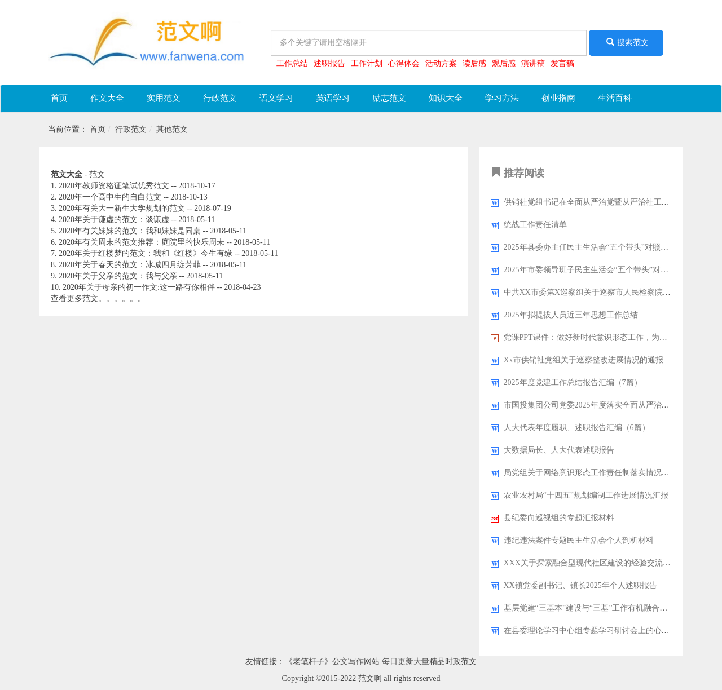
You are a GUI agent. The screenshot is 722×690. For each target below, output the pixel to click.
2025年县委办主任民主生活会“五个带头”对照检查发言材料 (606, 247)
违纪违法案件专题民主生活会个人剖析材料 (579, 540)
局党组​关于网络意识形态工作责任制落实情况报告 (590, 472)
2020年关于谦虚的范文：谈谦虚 (114, 219)
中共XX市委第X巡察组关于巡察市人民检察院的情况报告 (603, 292)
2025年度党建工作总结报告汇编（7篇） (573, 382)
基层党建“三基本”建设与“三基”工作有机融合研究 (590, 608)
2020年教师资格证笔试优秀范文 (114, 186)
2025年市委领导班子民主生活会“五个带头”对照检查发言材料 (610, 270)
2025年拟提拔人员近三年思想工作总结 (571, 315)
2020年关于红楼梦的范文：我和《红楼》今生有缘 (147, 253)
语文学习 (276, 98)
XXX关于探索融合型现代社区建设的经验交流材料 (591, 563)
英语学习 (333, 98)
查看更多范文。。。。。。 (98, 298)
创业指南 (558, 98)
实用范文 (163, 98)
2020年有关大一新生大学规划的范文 (122, 208)
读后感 (474, 63)
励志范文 (389, 98)
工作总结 (292, 63)
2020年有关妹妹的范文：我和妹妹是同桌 (130, 231)
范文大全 (66, 174)
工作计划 (366, 63)
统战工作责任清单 (535, 224)
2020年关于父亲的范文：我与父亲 (118, 276)
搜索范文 (626, 42)
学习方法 (502, 98)
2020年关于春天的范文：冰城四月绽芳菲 (130, 264)
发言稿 (562, 63)
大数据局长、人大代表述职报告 (559, 450)
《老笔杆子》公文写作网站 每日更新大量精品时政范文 (381, 661)
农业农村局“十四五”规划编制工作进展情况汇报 (586, 495)
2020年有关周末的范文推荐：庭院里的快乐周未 (141, 242)
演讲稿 (533, 63)
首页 (59, 98)
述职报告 (329, 63)
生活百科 (615, 98)
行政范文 (220, 98)
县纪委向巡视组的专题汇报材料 (559, 518)
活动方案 (441, 63)
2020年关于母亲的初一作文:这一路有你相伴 (139, 287)
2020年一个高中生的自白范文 (110, 197)
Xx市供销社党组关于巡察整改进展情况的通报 (583, 360)
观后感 (504, 63)
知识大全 (446, 98)
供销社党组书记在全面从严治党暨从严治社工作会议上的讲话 (610, 202)
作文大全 (107, 98)
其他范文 (172, 129)
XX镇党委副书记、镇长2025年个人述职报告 (580, 585)
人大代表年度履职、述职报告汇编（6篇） (577, 427)
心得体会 (404, 63)
